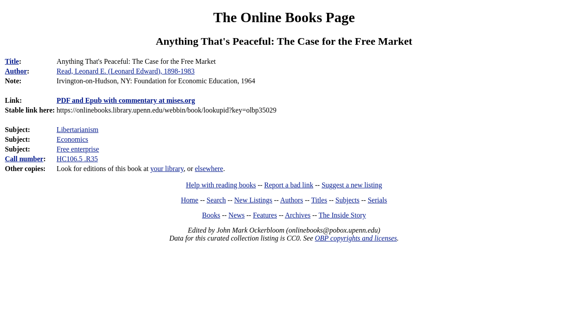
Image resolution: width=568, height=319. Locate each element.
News (237, 215)
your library (167, 168)
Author (16, 71)
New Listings (253, 200)
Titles (319, 200)
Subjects (347, 200)
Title (12, 61)
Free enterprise (78, 149)
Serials (377, 200)
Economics (72, 139)
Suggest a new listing (352, 185)
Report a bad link (288, 185)
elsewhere (209, 168)
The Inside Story (342, 215)
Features (265, 215)
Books (211, 215)
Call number (24, 159)
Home (189, 200)
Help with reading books (221, 185)
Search (216, 200)
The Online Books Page (284, 17)
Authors (291, 200)
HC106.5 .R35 (77, 159)
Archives (298, 215)
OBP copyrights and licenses (356, 238)
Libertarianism (78, 129)
